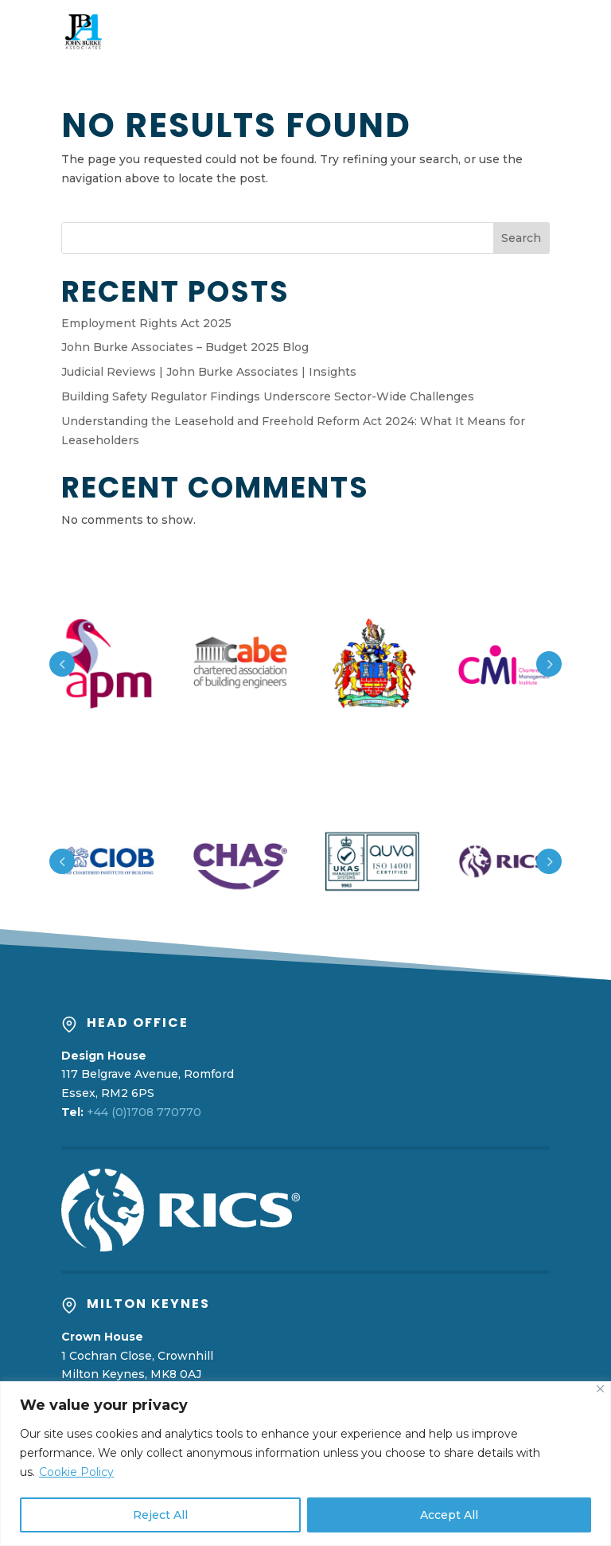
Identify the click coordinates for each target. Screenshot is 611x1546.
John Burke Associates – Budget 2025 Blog (185, 347)
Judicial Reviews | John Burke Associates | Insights (208, 372)
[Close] (600, 1388)
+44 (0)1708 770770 (144, 1112)
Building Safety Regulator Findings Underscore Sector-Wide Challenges (267, 396)
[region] (305, 1463)
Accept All (449, 1515)
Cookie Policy (76, 1472)
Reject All (160, 1515)
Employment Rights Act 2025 (146, 323)
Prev (62, 664)
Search (521, 238)
